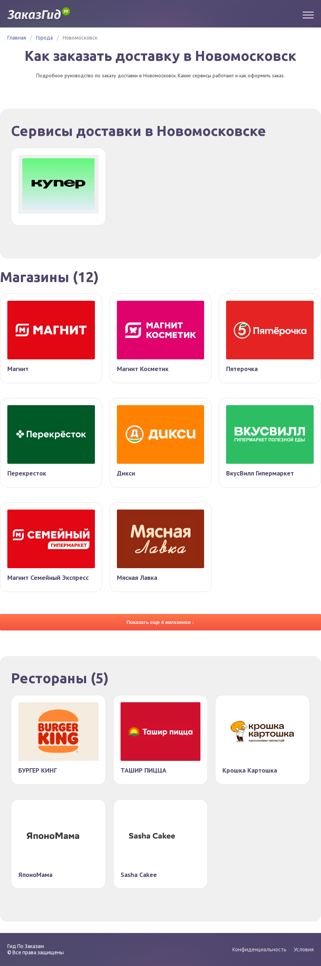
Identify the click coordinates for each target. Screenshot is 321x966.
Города (44, 38)
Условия (304, 949)
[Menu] (308, 14)
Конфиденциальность (259, 949)
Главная (16, 38)
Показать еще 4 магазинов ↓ (161, 623)
